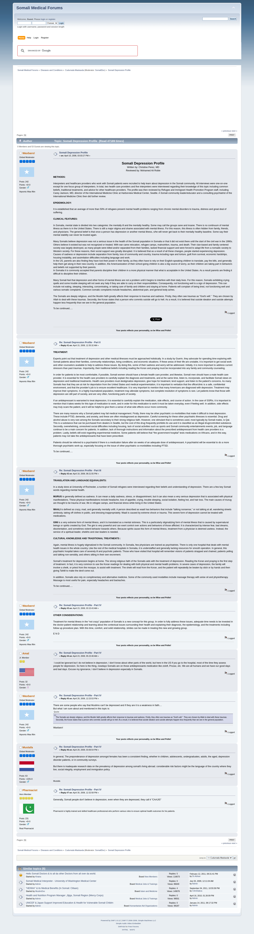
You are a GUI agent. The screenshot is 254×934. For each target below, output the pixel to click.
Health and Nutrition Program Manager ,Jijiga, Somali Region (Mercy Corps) (64, 895)
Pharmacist (29, 790)
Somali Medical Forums (39, 8)
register (51, 19)
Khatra (38, 876)
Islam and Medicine (148, 891)
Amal (25, 653)
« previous (226, 131)
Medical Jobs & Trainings (146, 884)
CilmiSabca (197, 891)
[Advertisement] (127, 102)
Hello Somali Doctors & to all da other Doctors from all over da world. (61, 873)
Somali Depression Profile (73, 152)
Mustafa (27, 747)
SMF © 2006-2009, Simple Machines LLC (139, 920)
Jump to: (202, 858)
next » (234, 131)
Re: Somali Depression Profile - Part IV (80, 605)
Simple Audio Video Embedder (128, 923)
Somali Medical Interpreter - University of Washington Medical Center (61, 881)
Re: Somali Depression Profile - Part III (80, 470)
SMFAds (121, 927)
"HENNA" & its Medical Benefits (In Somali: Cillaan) (52, 888)
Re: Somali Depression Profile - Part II (80, 342)
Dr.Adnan (196, 876)
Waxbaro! (28, 153)
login (43, 19)
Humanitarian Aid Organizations (143, 906)
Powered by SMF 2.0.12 (111, 920)
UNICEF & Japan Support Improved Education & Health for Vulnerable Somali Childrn (69, 903)
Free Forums (133, 927)
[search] (77, 51)
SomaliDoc (100, 70)
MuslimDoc (40, 891)
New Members (151, 876)
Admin (38, 884)
